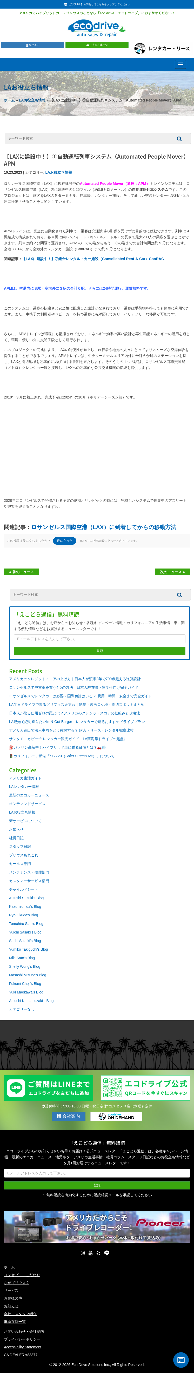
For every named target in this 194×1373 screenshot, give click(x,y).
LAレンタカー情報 (24, 786)
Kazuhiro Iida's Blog (25, 906)
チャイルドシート (23, 889)
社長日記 (16, 838)
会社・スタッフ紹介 (20, 1314)
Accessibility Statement (22, 1347)
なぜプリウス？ (16, 1283)
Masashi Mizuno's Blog (27, 975)
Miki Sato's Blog (22, 958)
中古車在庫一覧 (97, 44)
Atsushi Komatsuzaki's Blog (31, 1001)
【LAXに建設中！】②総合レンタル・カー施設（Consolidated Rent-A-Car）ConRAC (93, 259)
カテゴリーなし (22, 1009)
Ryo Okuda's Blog (23, 915)
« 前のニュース (21, 572)
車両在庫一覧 (15, 1322)
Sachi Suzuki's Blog (25, 941)
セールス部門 (20, 864)
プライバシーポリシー (22, 1339)
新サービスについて (25, 821)
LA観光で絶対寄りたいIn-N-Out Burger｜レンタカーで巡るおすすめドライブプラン (77, 722)
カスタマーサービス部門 (29, 881)
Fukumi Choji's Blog (25, 984)
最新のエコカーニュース (29, 795)
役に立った (64, 541)
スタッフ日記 (20, 846)
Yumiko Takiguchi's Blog (28, 949)
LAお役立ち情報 (32, 100)
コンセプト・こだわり (22, 1275)
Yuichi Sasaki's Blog (25, 932)
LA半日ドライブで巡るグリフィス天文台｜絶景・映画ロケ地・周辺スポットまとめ (76, 704)
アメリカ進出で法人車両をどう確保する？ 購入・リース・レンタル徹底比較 (71, 730)
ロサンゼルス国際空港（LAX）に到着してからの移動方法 (103, 527)
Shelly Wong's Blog (24, 966)
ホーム (9, 100)
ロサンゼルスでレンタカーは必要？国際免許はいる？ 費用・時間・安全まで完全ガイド (80, 696)
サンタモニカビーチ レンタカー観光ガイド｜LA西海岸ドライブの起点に (68, 739)
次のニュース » (172, 572)
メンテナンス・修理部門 (29, 872)
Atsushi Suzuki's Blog (26, 898)
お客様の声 (13, 1298)
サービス (11, 1290)
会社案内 (32, 44)
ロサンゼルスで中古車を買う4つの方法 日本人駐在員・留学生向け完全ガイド (73, 687)
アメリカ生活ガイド (25, 778)
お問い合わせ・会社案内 (24, 1331)
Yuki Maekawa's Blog (26, 992)
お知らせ (16, 829)
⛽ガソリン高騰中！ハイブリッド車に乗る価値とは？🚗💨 (57, 747)
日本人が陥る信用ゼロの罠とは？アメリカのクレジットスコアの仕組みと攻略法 (74, 713)
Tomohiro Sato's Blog (26, 924)
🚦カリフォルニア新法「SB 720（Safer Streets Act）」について (62, 756)
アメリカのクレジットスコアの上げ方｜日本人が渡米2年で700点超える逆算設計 (75, 679)
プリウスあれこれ (23, 855)
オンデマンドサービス (27, 804)
